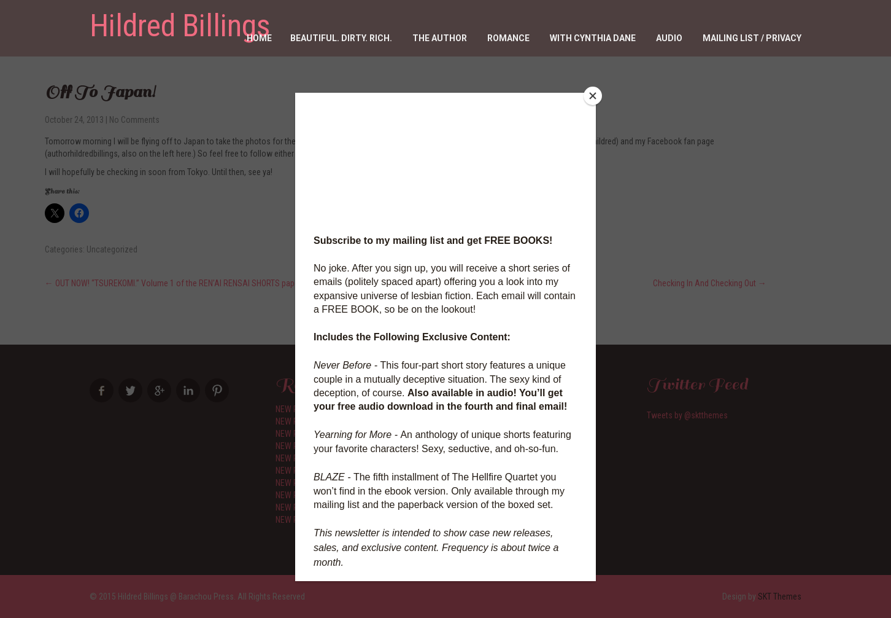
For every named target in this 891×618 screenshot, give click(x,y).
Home (259, 38)
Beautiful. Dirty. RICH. (341, 38)
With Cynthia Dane (593, 38)
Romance (508, 38)
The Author (439, 38)
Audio (669, 38)
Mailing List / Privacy (752, 38)
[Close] (593, 96)
